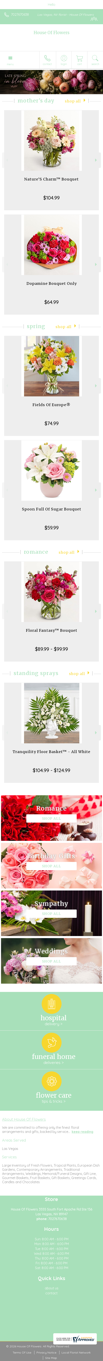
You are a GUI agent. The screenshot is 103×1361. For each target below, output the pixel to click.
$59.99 (52, 528)
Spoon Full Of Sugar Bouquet (51, 509)
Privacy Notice (46, 1352)
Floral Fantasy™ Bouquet (51, 630)
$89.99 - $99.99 (51, 649)
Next (96, 160)
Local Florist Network (76, 1352)
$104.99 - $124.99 (51, 770)
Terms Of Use (22, 1352)
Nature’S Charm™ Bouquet (51, 179)
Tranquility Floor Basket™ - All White (51, 751)
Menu (10, 64)
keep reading (82, 1132)
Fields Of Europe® (51, 404)
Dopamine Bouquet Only (52, 283)
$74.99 (52, 423)
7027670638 (20, 14)
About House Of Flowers (24, 1119)
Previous (6, 160)
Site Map (51, 1358)
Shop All (73, 101)
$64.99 (51, 302)
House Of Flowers (51, 32)
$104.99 (51, 198)
